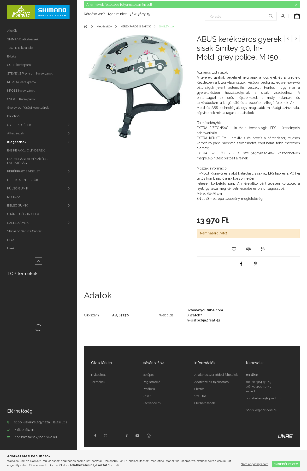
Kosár (147, 396)
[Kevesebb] (38, 261)
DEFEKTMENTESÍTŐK (22, 180)
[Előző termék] (287, 38)
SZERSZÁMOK (18, 223)
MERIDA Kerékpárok (21, 82)
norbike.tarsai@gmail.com (264, 398)
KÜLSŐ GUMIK (17, 188)
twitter (116, 436)
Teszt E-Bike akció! (20, 48)
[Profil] (283, 16)
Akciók (12, 30)
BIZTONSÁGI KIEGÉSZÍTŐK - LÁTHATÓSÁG (27, 161)
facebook (95, 436)
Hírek (11, 248)
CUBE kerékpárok (19, 65)
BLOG (11, 240)
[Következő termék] (296, 38)
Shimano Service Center (24, 231)
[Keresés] (241, 16)
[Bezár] (296, 4)
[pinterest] (255, 263)
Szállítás (200, 396)
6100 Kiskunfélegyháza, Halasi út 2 (40, 422)
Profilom (149, 389)
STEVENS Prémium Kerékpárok (30, 73)
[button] (234, 249)
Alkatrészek (15, 133)
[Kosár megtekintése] (294, 16)
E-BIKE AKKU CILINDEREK (26, 150)
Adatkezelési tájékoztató (211, 382)
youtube (137, 436)
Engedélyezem (285, 464)
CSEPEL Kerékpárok (21, 99)
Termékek (98, 382)
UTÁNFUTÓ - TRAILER (23, 214)
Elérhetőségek (204, 403)
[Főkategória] (86, 26)
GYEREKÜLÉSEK (19, 125)
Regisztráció (151, 382)
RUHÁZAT (14, 197)
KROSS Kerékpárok (21, 90)
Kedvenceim (152, 403)
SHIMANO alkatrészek (23, 39)
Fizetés (199, 389)
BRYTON (13, 116)
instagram (106, 436)
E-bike (11, 56)
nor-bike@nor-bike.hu (261, 410)
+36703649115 (25, 430)
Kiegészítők (16, 142)
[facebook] (241, 263)
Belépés (148, 375)
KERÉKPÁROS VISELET (23, 171)
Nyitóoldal (98, 375)
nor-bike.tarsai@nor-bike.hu (36, 437)
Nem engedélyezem (254, 464)
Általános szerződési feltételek (216, 375)
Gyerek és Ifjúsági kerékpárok (28, 107)
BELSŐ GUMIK (17, 205)
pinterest (127, 436)
